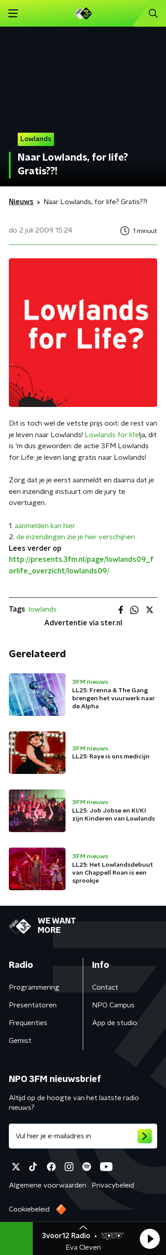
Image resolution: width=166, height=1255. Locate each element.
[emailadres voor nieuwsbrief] (83, 1136)
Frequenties (28, 1022)
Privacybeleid (113, 1185)
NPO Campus (113, 1005)
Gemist (20, 1040)
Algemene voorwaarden (47, 1185)
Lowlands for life (112, 434)
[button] (149, 1238)
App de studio (114, 1022)
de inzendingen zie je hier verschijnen (75, 537)
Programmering (34, 987)
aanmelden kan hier (45, 525)
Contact (105, 987)
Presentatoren (33, 1005)
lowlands (43, 609)
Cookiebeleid (29, 1209)
